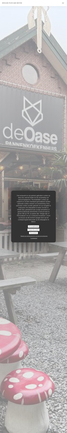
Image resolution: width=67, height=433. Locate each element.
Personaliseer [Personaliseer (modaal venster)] (33, 233)
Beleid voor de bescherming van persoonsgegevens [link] (34, 236)
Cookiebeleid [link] (33, 238)
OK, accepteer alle (33, 226)
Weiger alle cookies (33, 229)
